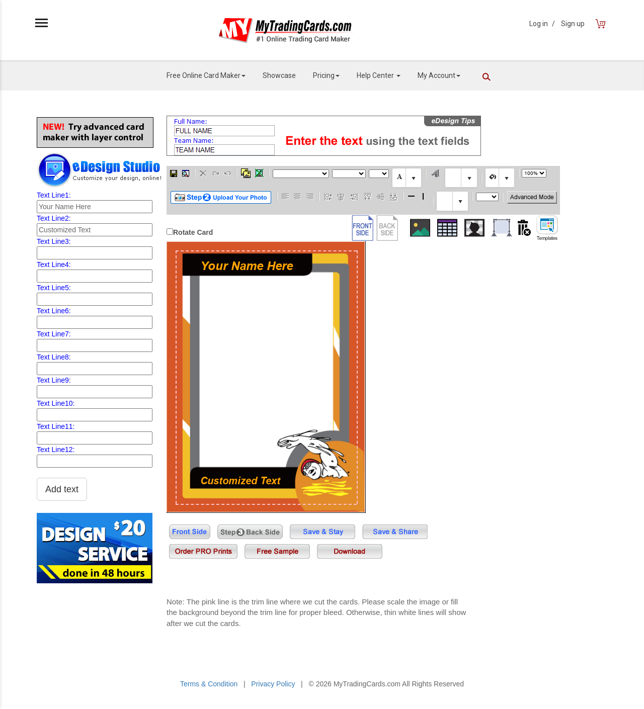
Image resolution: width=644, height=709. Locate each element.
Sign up (573, 24)
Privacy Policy (273, 684)
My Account (439, 75)
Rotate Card (193, 232)
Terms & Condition (208, 684)
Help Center (378, 75)
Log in (542, 24)
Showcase (279, 75)
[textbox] (406, 177)
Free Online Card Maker (206, 75)
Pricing (326, 75)
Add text (61, 489)
